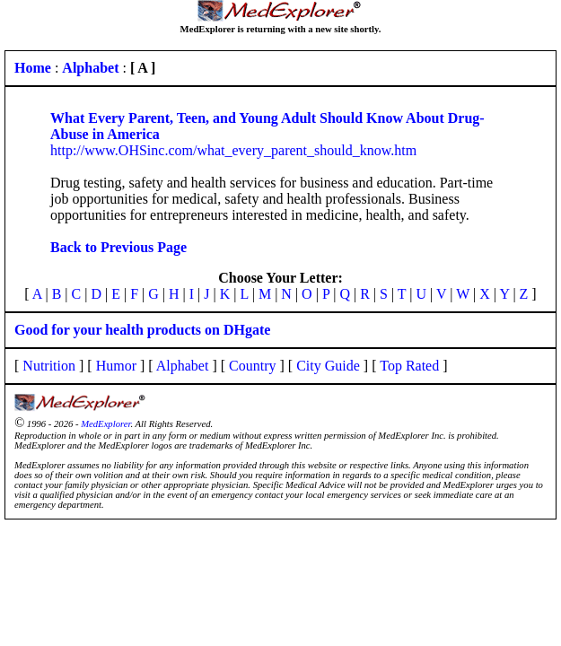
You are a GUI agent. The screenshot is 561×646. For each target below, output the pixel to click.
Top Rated (409, 365)
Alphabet (182, 365)
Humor (116, 365)
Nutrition (48, 365)
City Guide (328, 365)
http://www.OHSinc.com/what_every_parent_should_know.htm (233, 150)
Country (252, 365)
